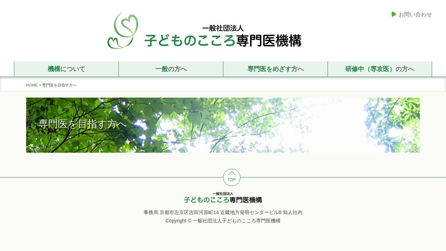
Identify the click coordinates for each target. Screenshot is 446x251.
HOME (32, 85)
